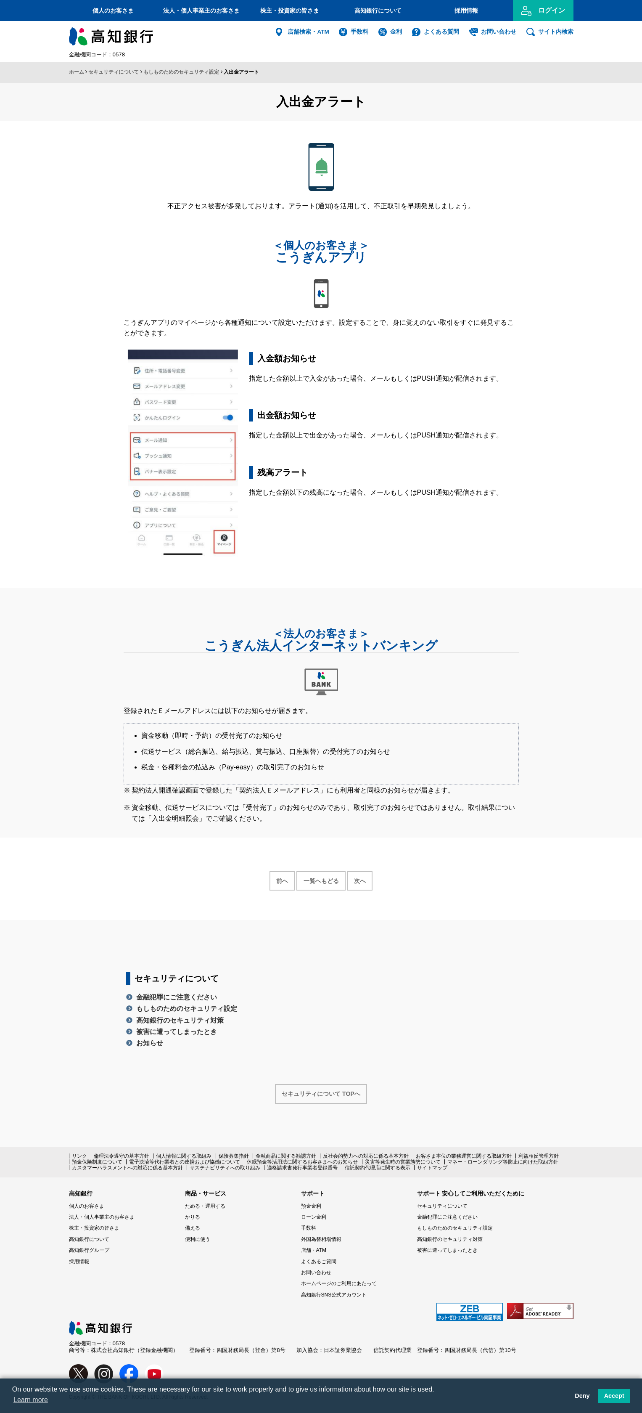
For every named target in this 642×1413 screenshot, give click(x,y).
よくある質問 (441, 32)
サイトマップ (432, 1167)
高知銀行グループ (89, 1250)
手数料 (359, 32)
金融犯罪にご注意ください (176, 997)
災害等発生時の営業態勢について (403, 1161)
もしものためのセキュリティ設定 (181, 72)
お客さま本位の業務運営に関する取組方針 (464, 1156)
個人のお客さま (113, 10)
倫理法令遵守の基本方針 (121, 1156)
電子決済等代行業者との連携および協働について (184, 1161)
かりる (192, 1217)
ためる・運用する (205, 1206)
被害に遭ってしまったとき (176, 1031)
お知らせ (149, 1043)
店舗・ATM (313, 1250)
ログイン (551, 10)
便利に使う (197, 1239)
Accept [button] (614, 1395)
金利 (396, 32)
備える (192, 1228)
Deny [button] (582, 1395)
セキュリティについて (113, 72)
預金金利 (311, 1206)
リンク (79, 1156)
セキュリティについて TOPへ (321, 1093)
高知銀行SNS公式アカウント (334, 1295)
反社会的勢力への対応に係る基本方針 (366, 1156)
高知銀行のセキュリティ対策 (180, 1020)
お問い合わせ (498, 32)
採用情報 (466, 10)
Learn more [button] (30, 1399)
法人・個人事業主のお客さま (201, 10)
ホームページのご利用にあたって (339, 1283)
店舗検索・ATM (308, 32)
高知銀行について (378, 10)
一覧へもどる (321, 880)
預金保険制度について (97, 1161)
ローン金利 (313, 1217)
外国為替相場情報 (321, 1239)
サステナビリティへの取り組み (225, 1167)
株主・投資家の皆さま (289, 10)
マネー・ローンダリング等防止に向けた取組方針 (502, 1161)
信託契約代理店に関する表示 (377, 1167)
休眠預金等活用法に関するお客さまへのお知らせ (302, 1161)
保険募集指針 (234, 1156)
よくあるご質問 (318, 1262)
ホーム (76, 72)
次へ (360, 880)
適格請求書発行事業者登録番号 (302, 1167)
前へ (282, 880)
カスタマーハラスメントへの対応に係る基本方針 (127, 1167)
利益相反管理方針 (538, 1156)
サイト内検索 (555, 32)
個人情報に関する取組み (183, 1156)
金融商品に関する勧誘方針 (286, 1156)
